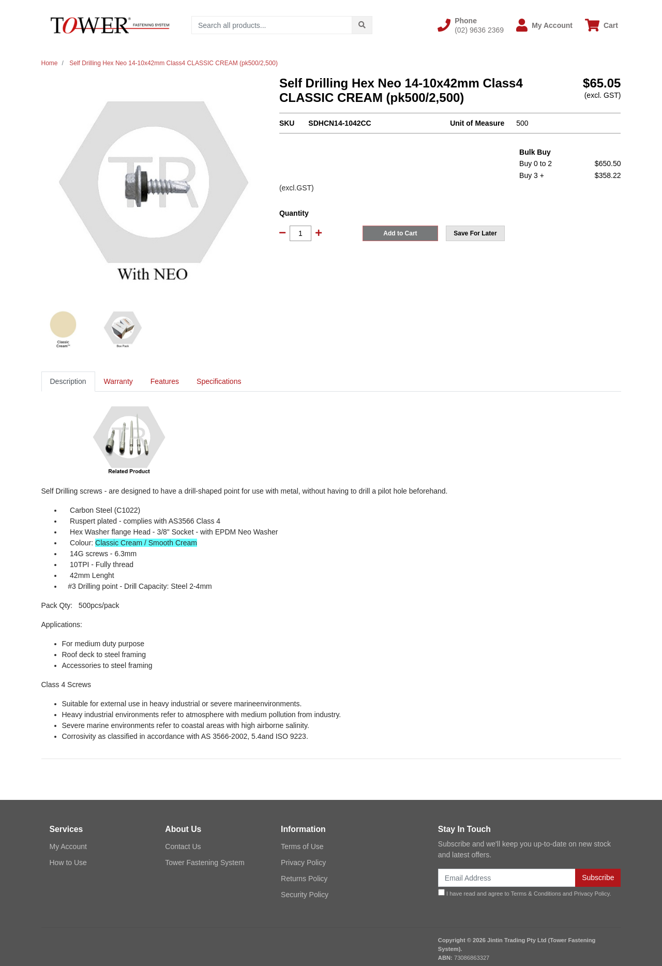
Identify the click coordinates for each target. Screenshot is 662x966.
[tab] (68, 381)
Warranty (118, 381)
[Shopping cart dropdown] (601, 25)
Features (165, 381)
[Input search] (271, 25)
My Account (68, 846)
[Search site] (362, 25)
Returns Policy (304, 878)
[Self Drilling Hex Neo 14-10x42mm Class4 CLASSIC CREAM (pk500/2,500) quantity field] (300, 233)
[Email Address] (507, 878)
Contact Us (183, 846)
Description (68, 381)
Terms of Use (302, 846)
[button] (471, 25)
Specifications (219, 381)
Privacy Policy (303, 862)
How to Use (68, 862)
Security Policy (304, 894)
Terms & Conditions (536, 893)
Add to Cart (400, 233)
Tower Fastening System (204, 862)
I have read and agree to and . (524, 893)
